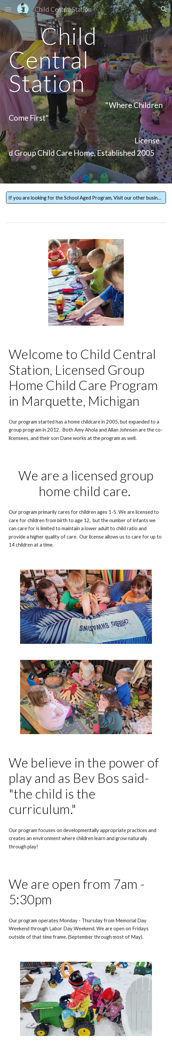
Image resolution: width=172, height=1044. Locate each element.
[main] (86, 91)
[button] (8, 9)
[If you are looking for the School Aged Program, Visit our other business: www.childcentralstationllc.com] (86, 197)
